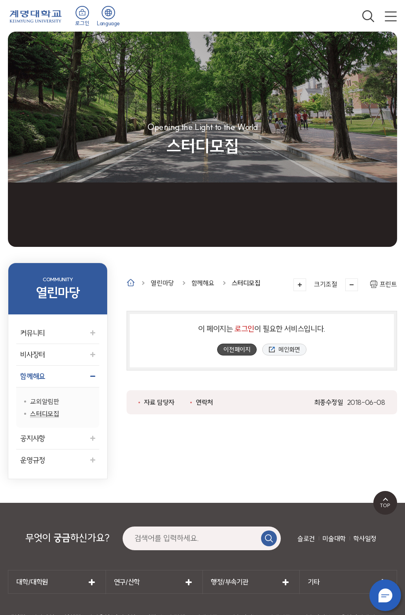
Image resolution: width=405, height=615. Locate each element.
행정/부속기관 (229, 582)
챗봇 (385, 595)
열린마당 (162, 283)
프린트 (388, 284)
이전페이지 (236, 350)
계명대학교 (35, 15)
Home (131, 282)
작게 (351, 284)
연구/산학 (127, 582)
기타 (313, 582)
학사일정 (364, 538)
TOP (385, 505)
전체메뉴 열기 (390, 16)
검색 (368, 16)
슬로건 (306, 538)
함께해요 (202, 283)
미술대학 (333, 538)
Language (108, 23)
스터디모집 (246, 283)
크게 (299, 284)
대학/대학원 (32, 582)
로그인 (82, 23)
